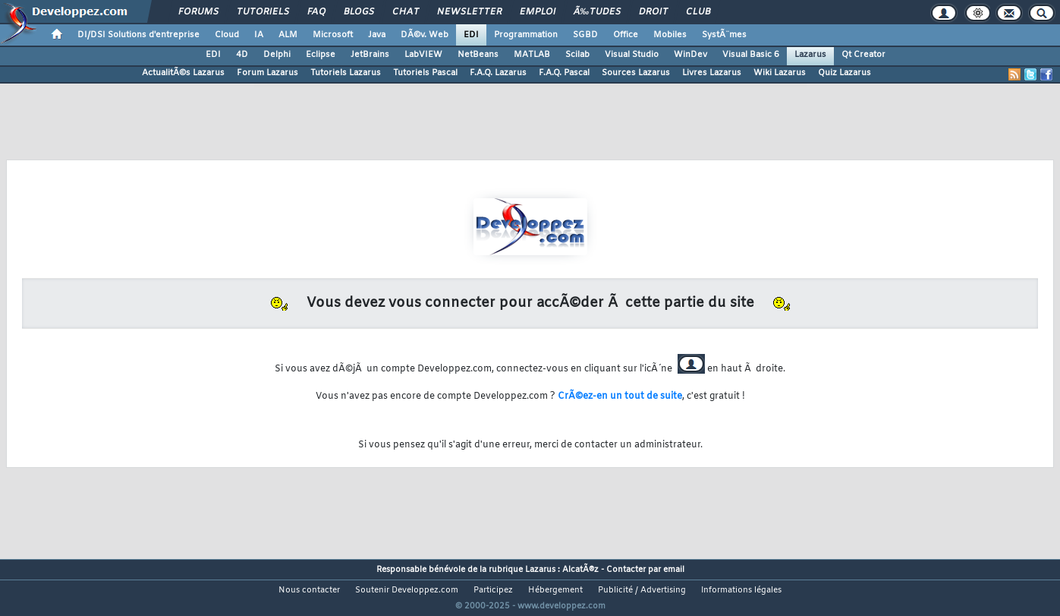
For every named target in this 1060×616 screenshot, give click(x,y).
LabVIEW (423, 54)
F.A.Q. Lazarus (498, 73)
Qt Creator (863, 54)
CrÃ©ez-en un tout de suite (620, 396)
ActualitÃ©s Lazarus (183, 73)
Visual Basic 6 (750, 54)
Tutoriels (263, 12)
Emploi (537, 12)
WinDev (690, 54)
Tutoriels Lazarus (345, 73)
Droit (653, 12)
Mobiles (670, 35)
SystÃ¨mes (724, 35)
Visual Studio (632, 54)
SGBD (585, 35)
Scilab (577, 54)
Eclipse (320, 54)
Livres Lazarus (711, 73)
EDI (471, 35)
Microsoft (333, 35)
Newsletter (469, 12)
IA (258, 35)
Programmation (526, 35)
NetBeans (478, 54)
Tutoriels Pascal (425, 73)
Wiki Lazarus (779, 73)
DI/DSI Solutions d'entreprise (138, 35)
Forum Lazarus (267, 73)
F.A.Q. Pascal (564, 73)
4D (242, 54)
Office (625, 35)
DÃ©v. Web (424, 35)
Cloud (227, 35)
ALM (287, 35)
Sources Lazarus (636, 73)
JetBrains (370, 54)
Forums (198, 12)
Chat (405, 12)
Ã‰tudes (597, 12)
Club (698, 12)
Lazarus (810, 54)
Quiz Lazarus (844, 73)
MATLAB (532, 54)
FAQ (316, 12)
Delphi (277, 54)
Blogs (359, 12)
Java (376, 35)
